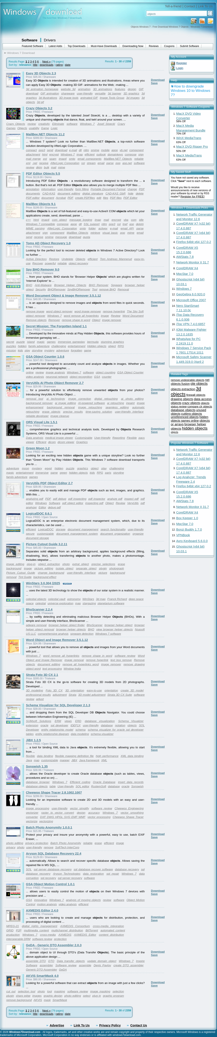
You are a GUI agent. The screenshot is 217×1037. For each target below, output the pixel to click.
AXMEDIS (64, 934)
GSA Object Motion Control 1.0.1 (50, 884)
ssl (83, 163)
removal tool (34, 398)
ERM (58, 721)
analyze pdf (114, 498)
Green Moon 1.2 (38, 448)
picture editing (43, 568)
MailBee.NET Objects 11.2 (45, 134)
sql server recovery (70, 878)
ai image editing (65, 403)
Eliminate (58, 123)
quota (86, 237)
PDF (70, 197)
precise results (73, 411)
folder (92, 228)
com (133, 219)
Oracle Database (104, 782)
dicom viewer (66, 442)
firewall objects (195, 394)
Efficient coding (80, 782)
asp (131, 224)
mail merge (33, 158)
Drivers (50, 40)
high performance (107, 756)
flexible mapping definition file (74, 756)
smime (95, 150)
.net (34, 163)
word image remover (87, 311)
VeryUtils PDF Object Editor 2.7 (49, 483)
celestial (40, 603)
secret (10, 341)
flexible (30, 756)
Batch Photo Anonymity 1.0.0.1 (49, 827)
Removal (123, 289)
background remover (39, 403)
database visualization (100, 721)
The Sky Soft (135, 311)
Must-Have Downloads (104, 46)
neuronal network (57, 376)
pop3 (42, 150)
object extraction (49, 564)
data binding (45, 756)
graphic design (53, 995)
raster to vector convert (57, 812)
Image (105, 315)
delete (140, 193)
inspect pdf (131, 498)
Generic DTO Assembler (41, 969)
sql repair (112, 873)
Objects (22, 128)
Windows (41, 503)
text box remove (121, 660)
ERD (78, 721)
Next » (46, 61)
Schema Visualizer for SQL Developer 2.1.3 (58, 705)
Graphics (82, 442)
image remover (111, 320)
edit (99, 197)
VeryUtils (133, 503)
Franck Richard (117, 599)
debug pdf (54, 507)
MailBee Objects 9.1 (41, 204)
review (32, 123)
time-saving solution (99, 411)
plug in (96, 995)
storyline (37, 350)
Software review (66, 965)
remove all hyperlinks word (81, 664)
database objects (37, 786)
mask (47, 1000)
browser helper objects (71, 629)
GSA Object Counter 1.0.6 (45, 356)
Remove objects (36, 320)
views (68, 721)
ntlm (86, 150)
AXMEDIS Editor (85, 934)
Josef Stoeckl (106, 123)
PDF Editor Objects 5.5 (43, 173)
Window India (72, 668)
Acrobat (61, 197)
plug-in (31, 564)
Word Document (133, 315)
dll (80, 150)
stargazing (89, 603)
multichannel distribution (67, 930)
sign (141, 154)
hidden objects (78, 472)
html (45, 154)
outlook (101, 154)
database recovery (127, 869)
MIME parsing (35, 228)
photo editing (14, 843)
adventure (62, 350)
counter (106, 376)
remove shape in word (76, 320)
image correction (79, 398)
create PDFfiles (85, 197)
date (67, 64)
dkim (39, 167)
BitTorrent (92, 930)
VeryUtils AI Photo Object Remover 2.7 (55, 383)
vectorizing (46, 821)
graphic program (113, 995)
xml (28, 163)
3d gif (40, 102)
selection (118, 991)
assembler (46, 965)
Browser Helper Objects (70, 285)
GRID (9, 930)
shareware (67, 93)
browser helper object (118, 625)
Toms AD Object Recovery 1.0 (48, 243)
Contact (189, 6)
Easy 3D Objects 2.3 (41, 73)
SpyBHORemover (78, 289)
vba (126, 219)
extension (32, 725)
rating (59, 64)
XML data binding (132, 756)
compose (130, 154)
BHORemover (56, 289)
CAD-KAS (48, 193)
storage (60, 529)
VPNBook (183, 535)
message (61, 237)
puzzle (20, 341)
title (35, 64)
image (28, 568)
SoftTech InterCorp (67, 847)
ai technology (55, 398)
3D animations (102, 89)
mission (11, 350)
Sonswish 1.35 (37, 766)
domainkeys (115, 154)
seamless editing (117, 407)
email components (89, 158)
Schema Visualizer (131, 721)
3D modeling (34, 690)
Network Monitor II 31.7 (192, 262)
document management (83, 529)
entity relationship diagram (52, 734)
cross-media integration (108, 926)
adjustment (60, 694)
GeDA (63, 969)
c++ (28, 219)
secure (30, 533)
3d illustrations (48, 97)
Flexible (132, 437)
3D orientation (74, 690)
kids (20, 350)
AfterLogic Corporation (64, 163)
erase (98, 843)
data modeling (80, 734)
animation (84, 89)
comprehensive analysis (53, 633)
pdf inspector (96, 498)
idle (141, 219)
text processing (52, 668)
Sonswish (137, 786)
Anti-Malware (43, 285)
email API (127, 228)
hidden (22, 346)
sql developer (59, 725)
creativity (44, 123)
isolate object (64, 568)
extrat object (80, 564)
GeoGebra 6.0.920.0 (190, 294)
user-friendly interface (129, 411)
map (78, 603)
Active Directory (36, 259)
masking (59, 991)
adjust (40, 699)
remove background (19, 1000)
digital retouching (106, 398)
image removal (74, 660)
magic (41, 341)
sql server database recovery (52, 869)
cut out (11, 991)
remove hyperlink (114, 311)
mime (61, 167)
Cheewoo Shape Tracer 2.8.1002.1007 (54, 792)
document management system (77, 533)
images (37, 995)
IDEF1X (75, 725)
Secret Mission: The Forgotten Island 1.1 (56, 326)
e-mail (73, 150)
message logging (81, 219)
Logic (54, 128)
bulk (46, 167)
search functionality (113, 529)
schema (80, 729)
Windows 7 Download (21, 53)
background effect (44, 577)
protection (60, 939)
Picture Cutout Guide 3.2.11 (46, 544)
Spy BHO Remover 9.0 (42, 269)
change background (51, 572)
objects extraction (183, 389)
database (107, 725)
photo (66, 564)
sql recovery (48, 878)
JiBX (74, 760)
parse (110, 163)
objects (132, 725)
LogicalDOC (46, 529)
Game (45, 128)
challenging (58, 346)
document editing (68, 193)
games (51, 341)
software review (125, 655)
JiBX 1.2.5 (33, 740)
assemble (85, 965)
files (105, 197)
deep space (136, 599)
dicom (52, 442)
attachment (33, 154)
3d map (101, 599)
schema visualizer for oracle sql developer (116, 729)
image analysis (55, 372)
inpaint (130, 403)
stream (91, 163)
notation (120, 725)
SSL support (92, 224)
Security (40, 289)
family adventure (38, 346)
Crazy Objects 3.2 (39, 108)
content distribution (111, 934)
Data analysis (34, 437)
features (120, 89)
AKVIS (37, 1000)
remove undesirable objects (187, 380)
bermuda (93, 341)
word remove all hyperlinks (81, 315)
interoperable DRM (18, 939)
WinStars (88, 599)
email (101, 163)
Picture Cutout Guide (20, 572)
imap (80, 154)
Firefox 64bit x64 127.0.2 (193, 242)
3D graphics (131, 93)
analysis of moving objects (83, 900)
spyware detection (81, 633)
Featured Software (32, 46)
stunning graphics (112, 341)
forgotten (76, 350)
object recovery (78, 263)
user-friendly (85, 93)
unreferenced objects (185, 417)
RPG (121, 346)
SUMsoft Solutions (38, 721)
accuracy (94, 812)
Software (29, 40)
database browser (38, 782)
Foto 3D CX (54, 690)
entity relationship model (57, 729)
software (72, 123)
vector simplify (79, 808)
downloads (47, 64)
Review (115, 315)
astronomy (74, 599)
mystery (49, 350)
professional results (38, 694)
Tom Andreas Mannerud (116, 259)
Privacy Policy (110, 1025)
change (132, 189)
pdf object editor (72, 503)
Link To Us (205, 6)
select (86, 995)
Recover (37, 263)
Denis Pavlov (102, 965)
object (112, 346)
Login (179, 68)
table (52, 786)
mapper (65, 760)
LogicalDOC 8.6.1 (39, 513)
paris (108, 472)
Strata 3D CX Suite (119, 694)
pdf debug (59, 498)
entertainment (77, 346)
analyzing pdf (34, 498)
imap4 (63, 158)
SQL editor (82, 786)
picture (102, 572)
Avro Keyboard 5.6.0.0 (192, 541)
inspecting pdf (94, 503)
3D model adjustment (92, 694)
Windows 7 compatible (40, 224)
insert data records (131, 782)
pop (118, 163)
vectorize (31, 821)
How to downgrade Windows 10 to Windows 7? (190, 90)
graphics (82, 468)
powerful (50, 263)
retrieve (95, 232)
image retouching (90, 407)
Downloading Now (132, 46)
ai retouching (115, 403)
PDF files (116, 197)
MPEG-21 (12, 926)
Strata (72, 694)
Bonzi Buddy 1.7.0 (189, 529)
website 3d (68, 89)
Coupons (169, 46)
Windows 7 (87, 123)
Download (158, 79)
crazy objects (191, 403)
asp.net (127, 163)
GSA (97, 376)
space (30, 603)
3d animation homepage (42, 89)
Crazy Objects (15, 123)
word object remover (59, 311)
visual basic (110, 232)
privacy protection (36, 843)
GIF (141, 89)
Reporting (118, 437)
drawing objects (182, 399)
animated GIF (89, 97)
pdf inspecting (77, 498)
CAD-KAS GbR (116, 193)
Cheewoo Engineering (129, 808)
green (63, 472)
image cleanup (60, 416)
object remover (35, 315)
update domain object (101, 961)
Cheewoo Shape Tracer (128, 817)
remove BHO (107, 289)
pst (45, 158)
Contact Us (138, 1025)
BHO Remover (98, 285)
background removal (61, 407)
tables (30, 734)
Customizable (83, 437)
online (30, 372)
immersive (42, 472)
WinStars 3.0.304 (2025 (43, 583)
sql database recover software (93, 869)
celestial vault (56, 599)
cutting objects (191, 413)
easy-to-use (94, 690)
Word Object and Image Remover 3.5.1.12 (57, 640)
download (32, 93)
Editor (42, 507)
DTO (51, 961)
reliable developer (37, 416)
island (31, 341)
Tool (94, 289)
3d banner (114, 93)
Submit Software (189, 46)
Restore (54, 259)
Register (181, 63)
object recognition (81, 376)
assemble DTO (36, 961)
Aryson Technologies (66, 873)
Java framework (89, 760)
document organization (115, 533)
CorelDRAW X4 (187, 268)
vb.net (123, 150)
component (136, 150)
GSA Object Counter (130, 372)
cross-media (48, 934)
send (50, 150)
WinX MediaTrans (188, 138)
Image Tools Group (112, 97)
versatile (100, 93)
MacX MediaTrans (189, 155)
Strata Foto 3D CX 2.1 (42, 675)
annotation (32, 189)
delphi (140, 224)
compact (31, 150)
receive (43, 163)
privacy (10, 847)
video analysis (35, 376)
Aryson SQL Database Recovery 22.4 (53, 853)
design (132, 89)
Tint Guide (25, 577)
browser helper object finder (67, 625)
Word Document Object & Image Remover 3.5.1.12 (63, 295)
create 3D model (132, 690)
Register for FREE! (193, 196)
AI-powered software (91, 403)
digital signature (92, 193)
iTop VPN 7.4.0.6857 (190, 324)
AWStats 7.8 (185, 256)
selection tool (26, 991)
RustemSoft (98, 786)
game (87, 350)
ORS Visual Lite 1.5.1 (41, 422)
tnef (125, 224)
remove (48, 847)
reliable (139, 158)
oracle (44, 725)
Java (29, 760)
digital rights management (39, 926)
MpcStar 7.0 (184, 274)
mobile (105, 150)
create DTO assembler (128, 965)
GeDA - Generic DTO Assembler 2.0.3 (54, 945)
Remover (54, 320)
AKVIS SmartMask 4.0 (42, 975)
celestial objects (36, 599)
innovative (40, 900)
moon (25, 468)
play (27, 350)
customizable (45, 533)
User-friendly (102, 437)
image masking (100, 991)
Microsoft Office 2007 (191, 300)
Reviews (153, 46)
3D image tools (69, 97)
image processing (37, 808)
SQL (29, 869)
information (48, 189)
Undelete (67, 259)
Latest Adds (55, 46)
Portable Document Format (108, 189)
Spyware (116, 285)
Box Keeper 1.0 (187, 518)
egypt (48, 468)
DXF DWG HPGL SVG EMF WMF (63, 817)
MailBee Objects (77, 232)
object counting (105, 372)
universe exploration (60, 603)
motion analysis (47, 904)
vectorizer (32, 812)
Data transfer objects (71, 961)
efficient (90, 154)
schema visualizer (102, 734)
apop (114, 150)
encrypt (54, 154)
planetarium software (111, 603)
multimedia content (36, 930)
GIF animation (49, 93)
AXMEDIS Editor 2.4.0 (42, 910)
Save (154, 83)
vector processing (99, 817)
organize (138, 533)
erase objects (51, 411)
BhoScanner (94, 625)
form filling (82, 189)
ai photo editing (132, 398)
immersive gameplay (71, 341)
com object (59, 219)
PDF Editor (131, 197)
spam (52, 158)
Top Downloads (76, 46)
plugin (103, 568)
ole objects (198, 384)
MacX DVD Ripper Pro (192, 146)
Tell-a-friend (173, 6)
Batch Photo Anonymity (65, 843)
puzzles (11, 346)
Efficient (41, 442)
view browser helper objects (114, 629)
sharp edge (23, 995)
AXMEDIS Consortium (75, 926)
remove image (35, 311)
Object (96, 320)
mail (53, 167)
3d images (132, 97)
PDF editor (33, 197)
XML (104, 760)
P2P (18, 930)
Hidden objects (96, 346)
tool (49, 991)
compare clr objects (199, 406)
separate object (86, 568)
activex (102, 228)
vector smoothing (132, 812)
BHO (29, 285)
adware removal (36, 625)
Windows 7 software (108, 633)
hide (130, 193)
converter (32, 817)
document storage (37, 538)
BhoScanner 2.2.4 (39, 609)
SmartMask (59, 1000)
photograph (116, 568)
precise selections (103, 564)
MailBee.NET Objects (118, 158)
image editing (15, 564)
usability (34, 128)
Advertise (57, 1025)
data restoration (93, 873)
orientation (111, 690)
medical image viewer (59, 437)
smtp (72, 158)
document (47, 197)
